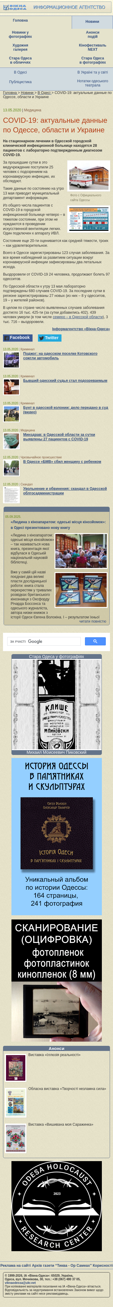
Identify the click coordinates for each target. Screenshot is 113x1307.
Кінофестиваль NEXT (92, 47)
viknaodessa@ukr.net (20, 1282)
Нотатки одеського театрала (92, 83)
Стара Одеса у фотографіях (56, 656)
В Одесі (20, 72)
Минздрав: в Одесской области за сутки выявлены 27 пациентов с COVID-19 (59, 437)
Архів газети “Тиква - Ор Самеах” (62, 1265)
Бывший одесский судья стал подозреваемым (65, 381)
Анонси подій (92, 34)
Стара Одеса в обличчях (20, 60)
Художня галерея (20, 47)
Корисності (103, 1265)
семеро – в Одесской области (78, 317)
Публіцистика (20, 82)
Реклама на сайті (15, 1265)
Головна (20, 20)
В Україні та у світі (92, 72)
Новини (92, 22)
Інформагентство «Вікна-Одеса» (81, 329)
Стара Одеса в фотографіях (93, 60)
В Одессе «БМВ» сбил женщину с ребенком (62, 462)
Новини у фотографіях (20, 34)
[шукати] (43, 641)
